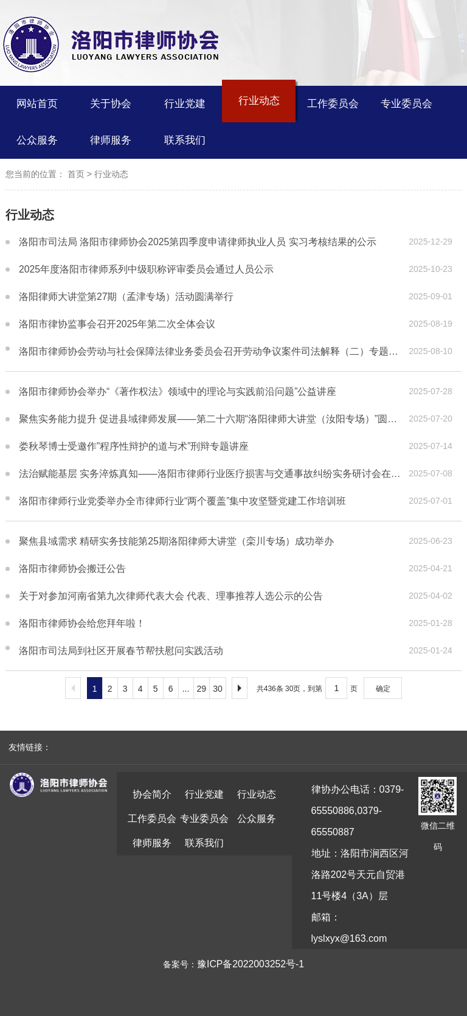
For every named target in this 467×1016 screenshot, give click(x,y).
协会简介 (152, 794)
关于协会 (110, 104)
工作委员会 (333, 104)
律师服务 (110, 140)
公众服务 (37, 140)
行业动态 (259, 100)
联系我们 (185, 140)
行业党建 (185, 104)
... (186, 689)
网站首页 (37, 104)
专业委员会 (406, 104)
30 (218, 689)
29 (202, 689)
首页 (76, 174)
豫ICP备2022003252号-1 (250, 964)
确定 (383, 688)
